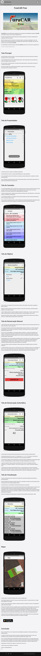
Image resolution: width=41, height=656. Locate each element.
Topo (2, 649)
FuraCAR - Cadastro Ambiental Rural (8, 46)
